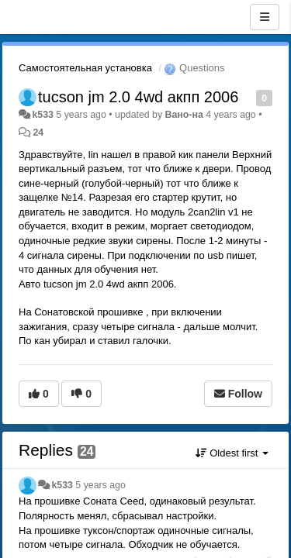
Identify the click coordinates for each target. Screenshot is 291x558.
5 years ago (100, 485)
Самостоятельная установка (85, 68)
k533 (42, 114)
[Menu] (264, 17)
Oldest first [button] (232, 453)
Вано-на (184, 114)
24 (38, 132)
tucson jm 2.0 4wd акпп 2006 (138, 96)
